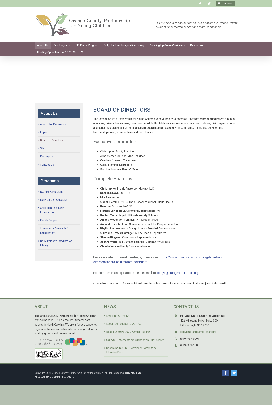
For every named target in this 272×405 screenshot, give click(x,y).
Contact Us (47, 164)
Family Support (49, 220)
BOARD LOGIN (135, 373)
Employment (48, 156)
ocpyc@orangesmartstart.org (178, 273)
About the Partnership (53, 124)
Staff (43, 148)
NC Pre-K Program (51, 191)
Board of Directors (51, 140)
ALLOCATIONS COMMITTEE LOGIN (54, 377)
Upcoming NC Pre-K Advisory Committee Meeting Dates (131, 350)
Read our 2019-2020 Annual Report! (128, 332)
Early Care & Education (53, 199)
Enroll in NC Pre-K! (117, 315)
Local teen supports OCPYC (123, 323)
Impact (44, 132)
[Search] (82, 52)
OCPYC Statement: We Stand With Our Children (135, 340)
